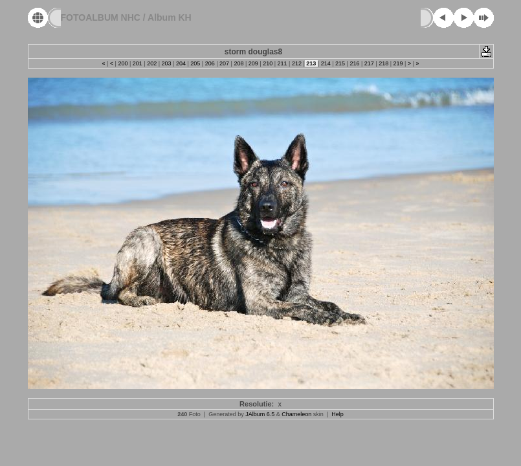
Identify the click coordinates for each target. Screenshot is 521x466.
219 (398, 63)
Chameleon (296, 414)
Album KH (170, 17)
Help (337, 414)
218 (383, 63)
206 (209, 63)
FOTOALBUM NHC (100, 17)
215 (340, 63)
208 (238, 63)
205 (195, 63)
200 (122, 63)
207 (224, 63)
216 (354, 63)
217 (368, 63)
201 (137, 63)
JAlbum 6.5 (259, 414)
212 (296, 63)
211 (282, 63)
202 (152, 63)
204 (180, 63)
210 (267, 63)
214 (325, 63)
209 (253, 63)
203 (166, 63)
